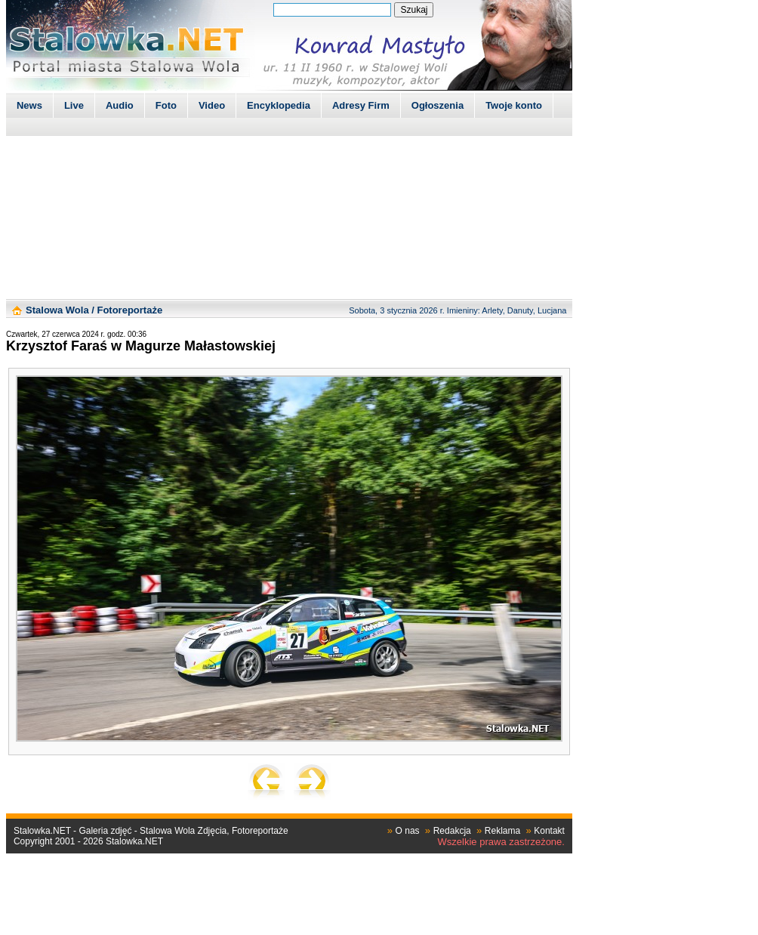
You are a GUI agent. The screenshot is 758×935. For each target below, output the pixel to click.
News (29, 105)
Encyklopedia (278, 105)
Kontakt (549, 830)
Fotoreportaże (129, 310)
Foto (166, 105)
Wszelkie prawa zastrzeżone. (501, 841)
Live (74, 105)
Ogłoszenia (437, 105)
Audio (120, 105)
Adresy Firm (361, 105)
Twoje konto (513, 105)
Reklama (502, 830)
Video (212, 105)
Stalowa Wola (57, 310)
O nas (408, 830)
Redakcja (452, 830)
